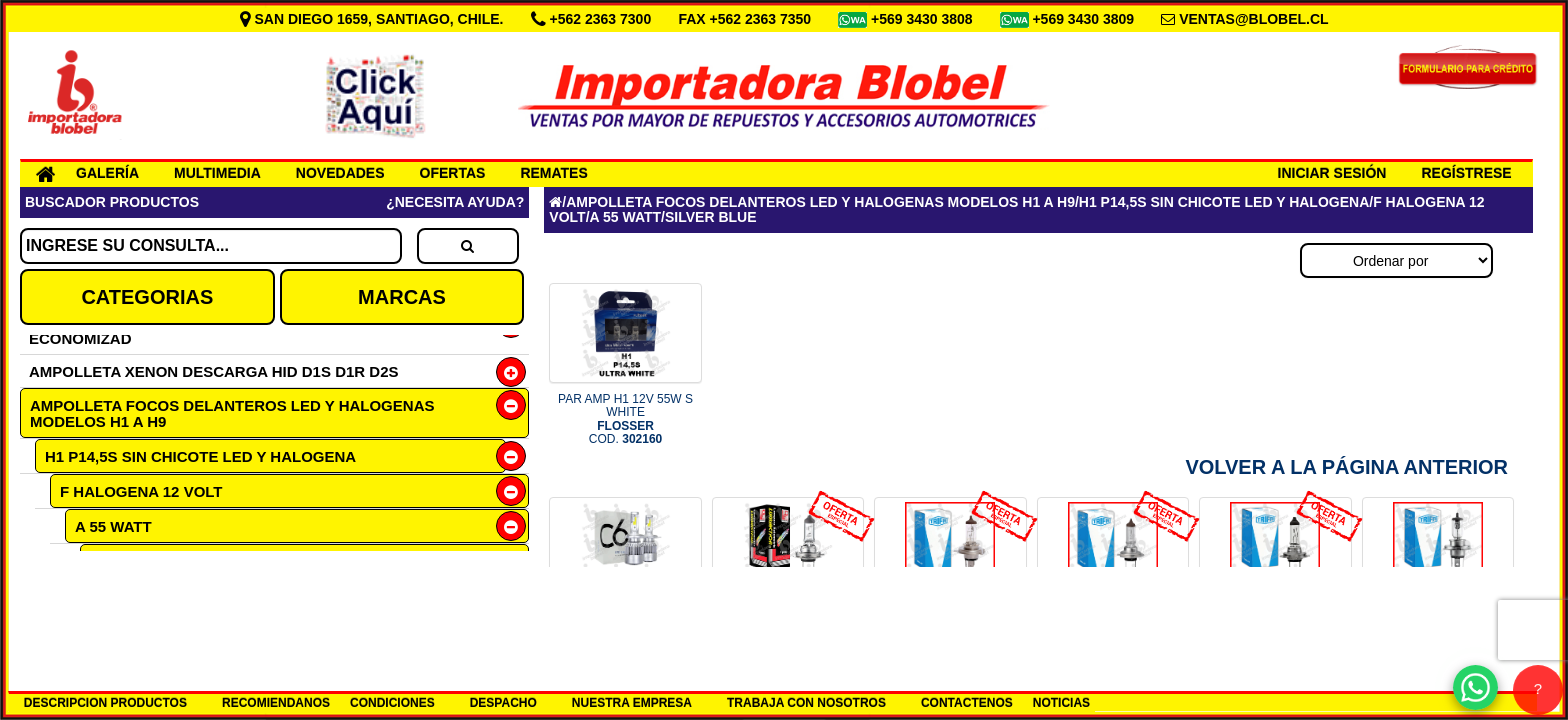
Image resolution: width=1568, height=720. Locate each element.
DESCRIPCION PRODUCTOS (105, 703)
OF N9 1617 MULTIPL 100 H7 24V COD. (1275, 633)
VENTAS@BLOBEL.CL (1254, 19)
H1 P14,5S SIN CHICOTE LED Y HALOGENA (200, 456)
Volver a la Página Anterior (1346, 467)
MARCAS (402, 297)
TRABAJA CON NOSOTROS (806, 703)
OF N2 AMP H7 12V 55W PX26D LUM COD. (787, 633)
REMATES (553, 173)
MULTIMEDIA (217, 173)
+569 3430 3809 (1085, 19)
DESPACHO (503, 703)
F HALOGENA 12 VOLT (141, 491)
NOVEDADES (340, 173)
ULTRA (114, 595)
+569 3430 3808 (924, 19)
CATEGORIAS (147, 297)
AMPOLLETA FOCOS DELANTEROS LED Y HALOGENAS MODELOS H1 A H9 (232, 413)
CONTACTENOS (967, 703)
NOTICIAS (1061, 703)
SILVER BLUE (139, 561)
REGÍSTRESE (1466, 173)
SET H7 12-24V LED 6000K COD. (625, 626)
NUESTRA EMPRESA (632, 703)
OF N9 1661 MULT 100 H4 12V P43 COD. (950, 633)
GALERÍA (107, 173)
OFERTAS (453, 173)
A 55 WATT (113, 526)
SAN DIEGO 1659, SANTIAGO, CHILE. (374, 19)
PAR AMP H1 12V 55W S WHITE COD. (625, 419)
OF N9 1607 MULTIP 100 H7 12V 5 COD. (1112, 633)
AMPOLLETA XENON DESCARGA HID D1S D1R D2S (214, 371)
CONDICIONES (392, 703)
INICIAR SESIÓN (1332, 173)
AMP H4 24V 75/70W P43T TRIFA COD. (1438, 633)
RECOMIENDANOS (276, 703)
